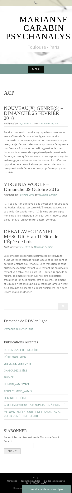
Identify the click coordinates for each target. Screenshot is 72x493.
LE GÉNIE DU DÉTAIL (15, 398)
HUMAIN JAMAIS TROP (17, 384)
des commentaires (54, 481)
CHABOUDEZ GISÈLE (15, 370)
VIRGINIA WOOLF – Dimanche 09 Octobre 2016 (31, 187)
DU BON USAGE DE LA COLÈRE (21, 350)
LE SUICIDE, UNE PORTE (17, 363)
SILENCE (8, 377)
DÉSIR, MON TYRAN (15, 357)
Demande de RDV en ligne (18, 329)
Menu (36, 69)
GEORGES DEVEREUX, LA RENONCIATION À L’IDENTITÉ (34, 405)
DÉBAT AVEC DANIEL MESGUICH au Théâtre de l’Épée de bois (31, 236)
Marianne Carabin (48, 123)
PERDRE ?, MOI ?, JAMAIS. (18, 391)
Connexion (12, 481)
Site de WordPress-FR (36, 483)
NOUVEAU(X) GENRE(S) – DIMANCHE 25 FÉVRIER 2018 (33, 113)
